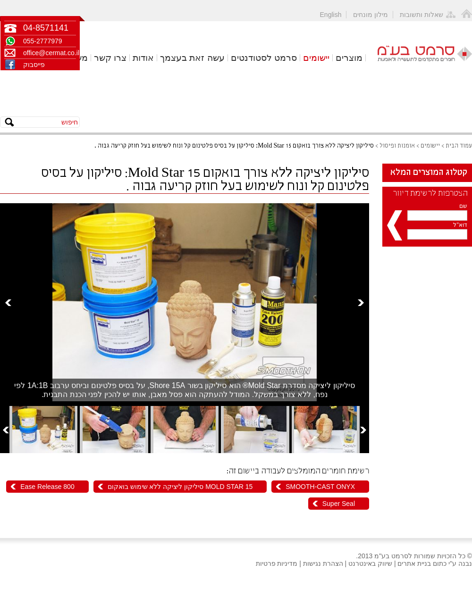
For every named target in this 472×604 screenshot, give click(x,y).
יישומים (316, 57)
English (331, 14)
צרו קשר (110, 57)
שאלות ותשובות (421, 14)
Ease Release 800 (47, 486)
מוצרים (349, 57)
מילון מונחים (370, 14)
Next (360, 302)
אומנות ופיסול (397, 146)
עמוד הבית (459, 146)
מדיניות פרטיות (277, 563)
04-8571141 (45, 28)
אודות (143, 57)
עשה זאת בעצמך (192, 57)
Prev (8, 302)
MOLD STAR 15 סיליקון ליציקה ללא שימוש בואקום (180, 486)
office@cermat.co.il (49, 53)
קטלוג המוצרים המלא (428, 172)
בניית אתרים (414, 563)
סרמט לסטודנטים (264, 57)
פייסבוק (34, 64)
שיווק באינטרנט (370, 563)
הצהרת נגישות (323, 563)
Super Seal (338, 503)
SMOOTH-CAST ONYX (320, 486)
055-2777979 (42, 41)
